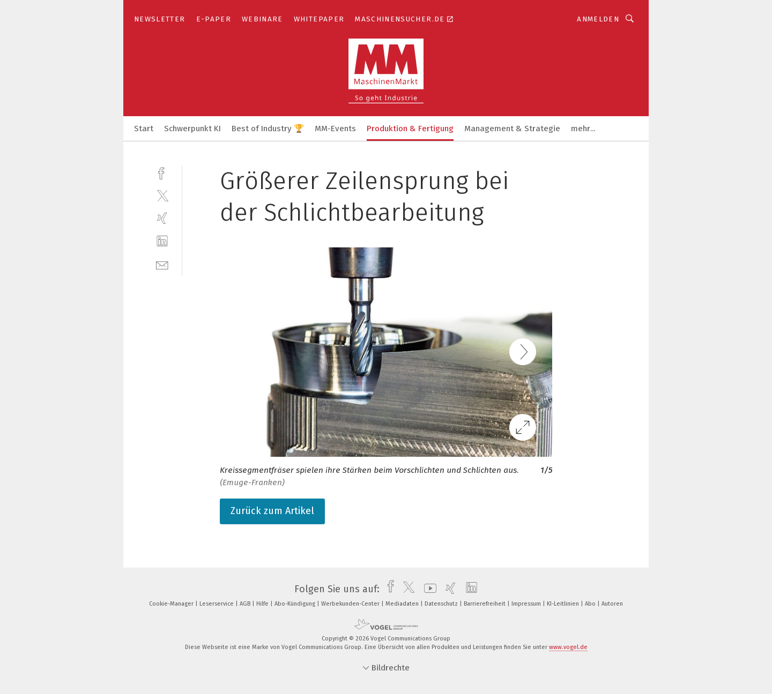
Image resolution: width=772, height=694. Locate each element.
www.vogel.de (568, 647)
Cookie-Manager (172, 603)
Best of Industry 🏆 (268, 128)
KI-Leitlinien (564, 603)
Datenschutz (442, 603)
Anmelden (598, 19)
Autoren (612, 603)
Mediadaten (402, 603)
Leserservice (217, 603)
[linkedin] (162, 241)
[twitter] (162, 195)
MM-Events (335, 128)
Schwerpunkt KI (192, 128)
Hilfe (263, 603)
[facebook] (162, 172)
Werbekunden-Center (351, 603)
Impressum (527, 603)
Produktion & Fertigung (410, 128)
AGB (246, 603)
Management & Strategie (512, 128)
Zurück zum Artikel (272, 511)
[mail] (162, 264)
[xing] (162, 218)
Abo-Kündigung (295, 603)
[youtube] (427, 589)
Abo (591, 603)
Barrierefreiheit (485, 603)
